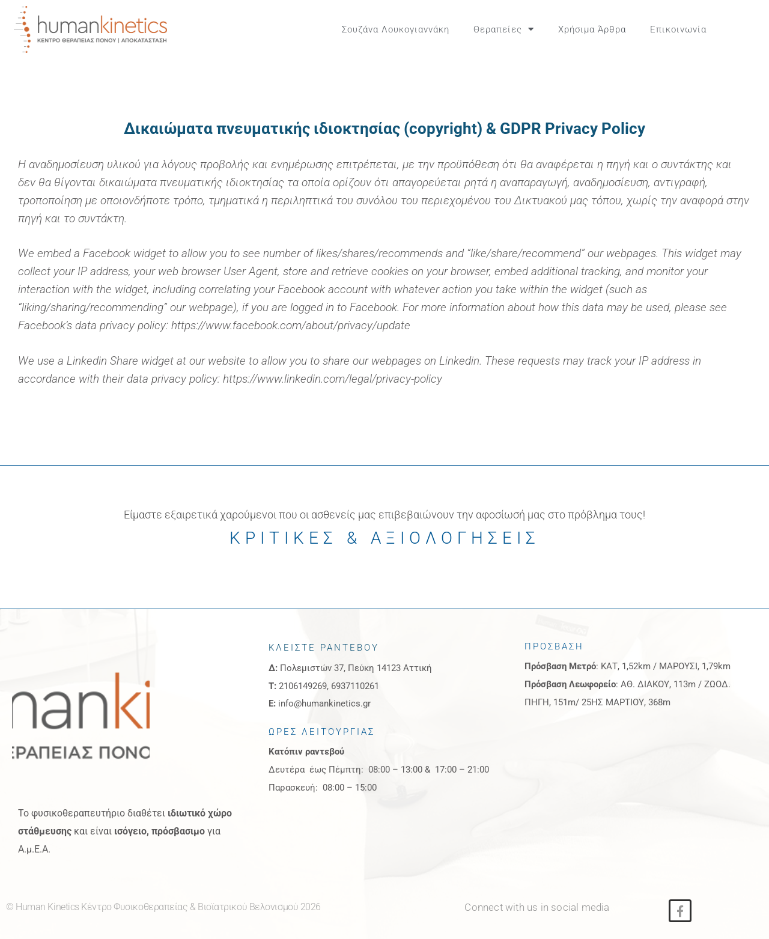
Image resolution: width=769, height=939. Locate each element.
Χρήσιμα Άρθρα (592, 29)
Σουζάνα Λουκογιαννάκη (395, 29)
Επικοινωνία (678, 29)
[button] (745, 29)
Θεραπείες (503, 29)
